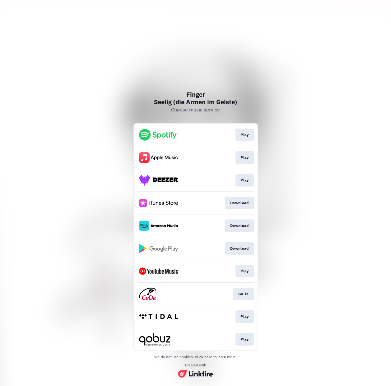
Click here (203, 357)
